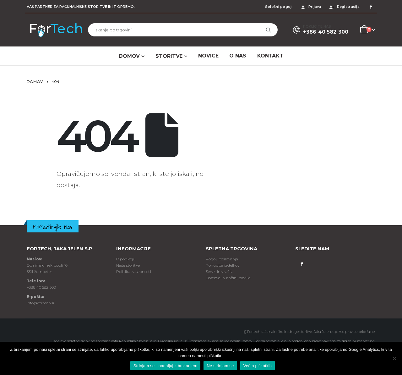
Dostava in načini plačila (228, 277)
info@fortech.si (40, 303)
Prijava (310, 6)
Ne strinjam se (220, 365)
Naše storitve (128, 265)
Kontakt (270, 56)
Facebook (301, 263)
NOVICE (208, 56)
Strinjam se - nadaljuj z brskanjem (165, 365)
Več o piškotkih (257, 365)
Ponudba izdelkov (222, 265)
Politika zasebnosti (133, 271)
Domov (129, 56)
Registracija (344, 6)
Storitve (168, 56)
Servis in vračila (220, 271)
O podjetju (125, 259)
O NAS (237, 56)
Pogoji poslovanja (222, 259)
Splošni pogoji (279, 6)
